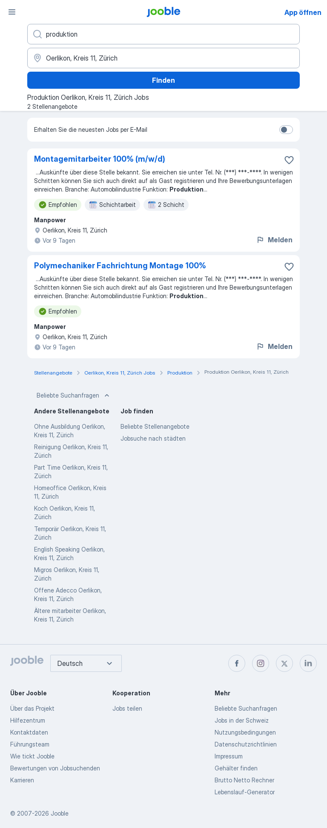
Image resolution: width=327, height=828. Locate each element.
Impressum (229, 756)
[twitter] (284, 663)
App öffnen (302, 12)
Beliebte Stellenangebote (154, 426)
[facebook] (236, 663)
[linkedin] (308, 663)
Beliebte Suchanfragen (74, 395)
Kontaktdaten (29, 732)
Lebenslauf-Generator (245, 792)
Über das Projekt (32, 708)
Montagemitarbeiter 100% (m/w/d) (99, 158)
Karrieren (22, 780)
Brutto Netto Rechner (244, 780)
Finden (163, 80)
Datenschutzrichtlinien (246, 744)
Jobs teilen (127, 708)
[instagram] (260, 663)
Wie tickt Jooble (32, 756)
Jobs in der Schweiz (242, 720)
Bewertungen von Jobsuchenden (55, 768)
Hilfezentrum (27, 720)
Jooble (60, 813)
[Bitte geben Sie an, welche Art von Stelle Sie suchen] (163, 34)
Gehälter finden (236, 768)
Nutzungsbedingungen (245, 732)
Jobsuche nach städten (153, 438)
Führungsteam (29, 744)
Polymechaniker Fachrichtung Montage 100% (120, 265)
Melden (274, 239)
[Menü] (11, 11)
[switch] (286, 129)
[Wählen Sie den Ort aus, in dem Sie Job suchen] (163, 58)
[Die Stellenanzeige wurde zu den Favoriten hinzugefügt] (289, 160)
